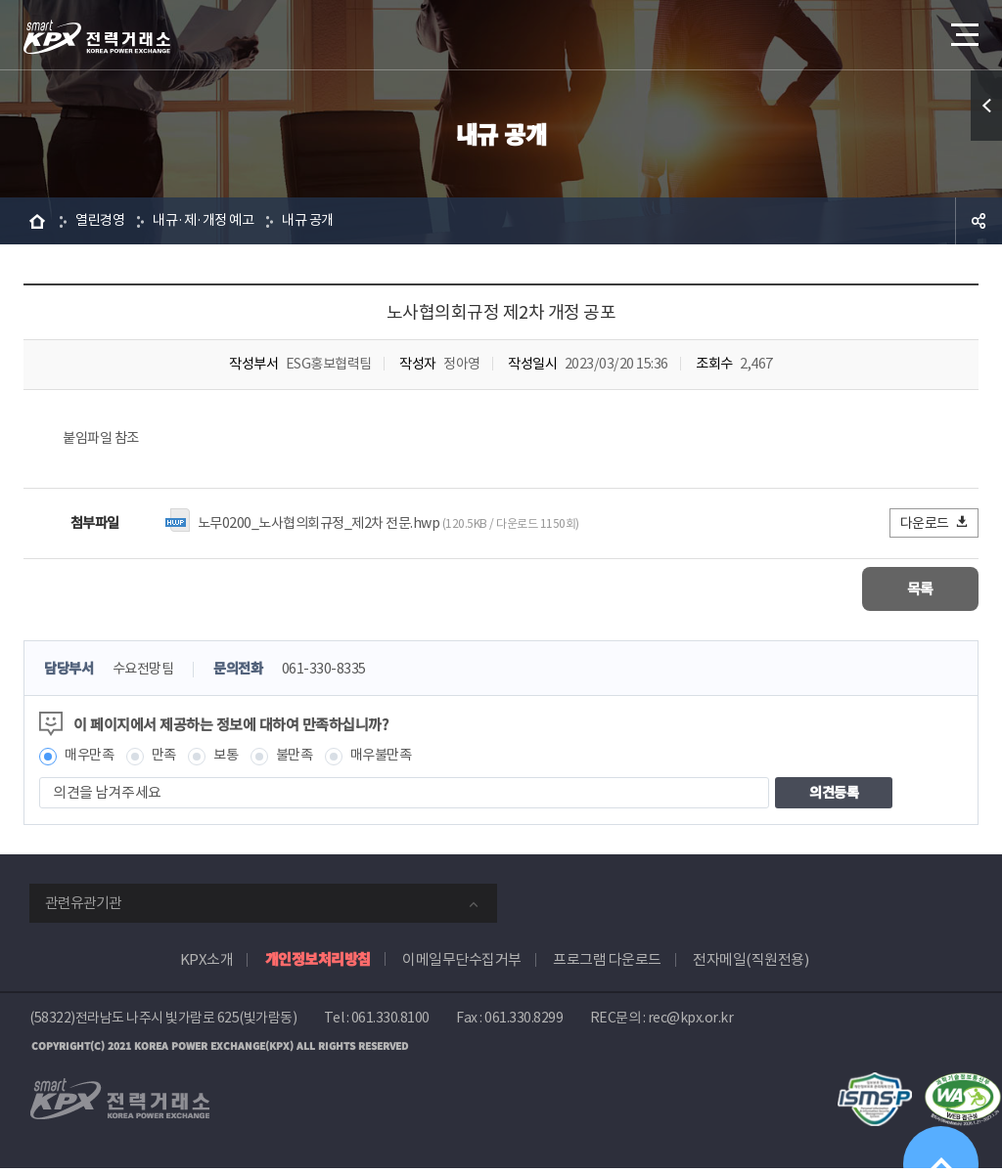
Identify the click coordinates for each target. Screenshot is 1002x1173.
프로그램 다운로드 (607, 963)
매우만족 (91, 759)
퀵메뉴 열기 (986, 105)
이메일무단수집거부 (462, 963)
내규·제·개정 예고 (210, 220)
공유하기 (978, 220)
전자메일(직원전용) (750, 963)
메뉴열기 (963, 29)
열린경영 (101, 220)
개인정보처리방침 (318, 962)
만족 (169, 759)
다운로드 (935, 524)
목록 (920, 591)
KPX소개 (207, 963)
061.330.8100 (390, 1021)
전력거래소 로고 (96, 37)
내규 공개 (320, 220)
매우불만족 (394, 759)
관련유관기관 (83, 906)
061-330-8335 (337, 672)
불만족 (304, 759)
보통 (232, 759)
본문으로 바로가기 (0, 0)
